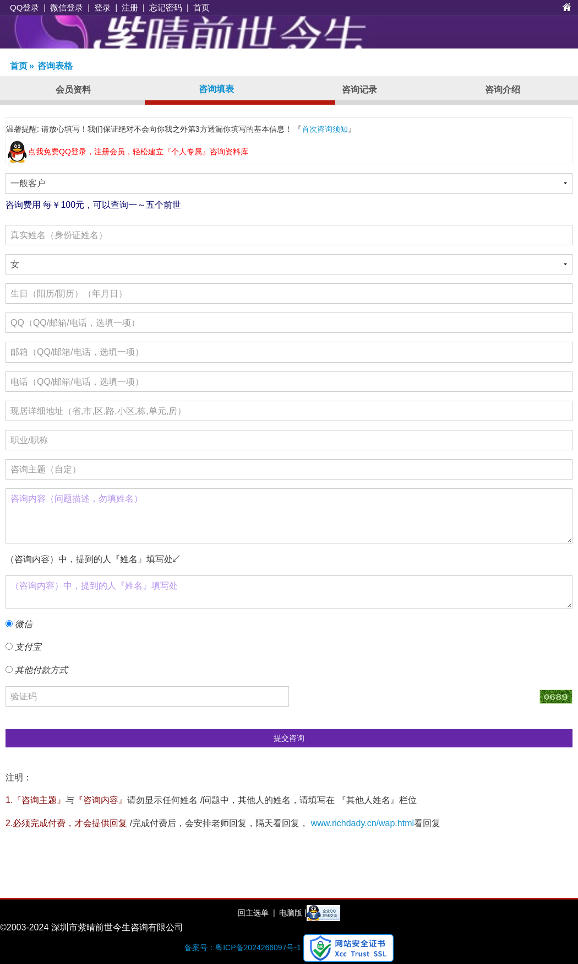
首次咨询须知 (325, 129)
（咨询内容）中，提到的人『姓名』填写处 (289, 591)
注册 (130, 7)
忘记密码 (165, 7)
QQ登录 (24, 7)
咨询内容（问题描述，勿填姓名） (289, 515)
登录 (102, 7)
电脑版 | (291, 912)
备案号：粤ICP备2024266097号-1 (242, 947)
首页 (201, 7)
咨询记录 (359, 89)
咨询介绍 (502, 89)
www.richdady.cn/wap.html (362, 823)
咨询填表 (216, 89)
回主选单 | (256, 912)
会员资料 (73, 89)
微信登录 (66, 7)
